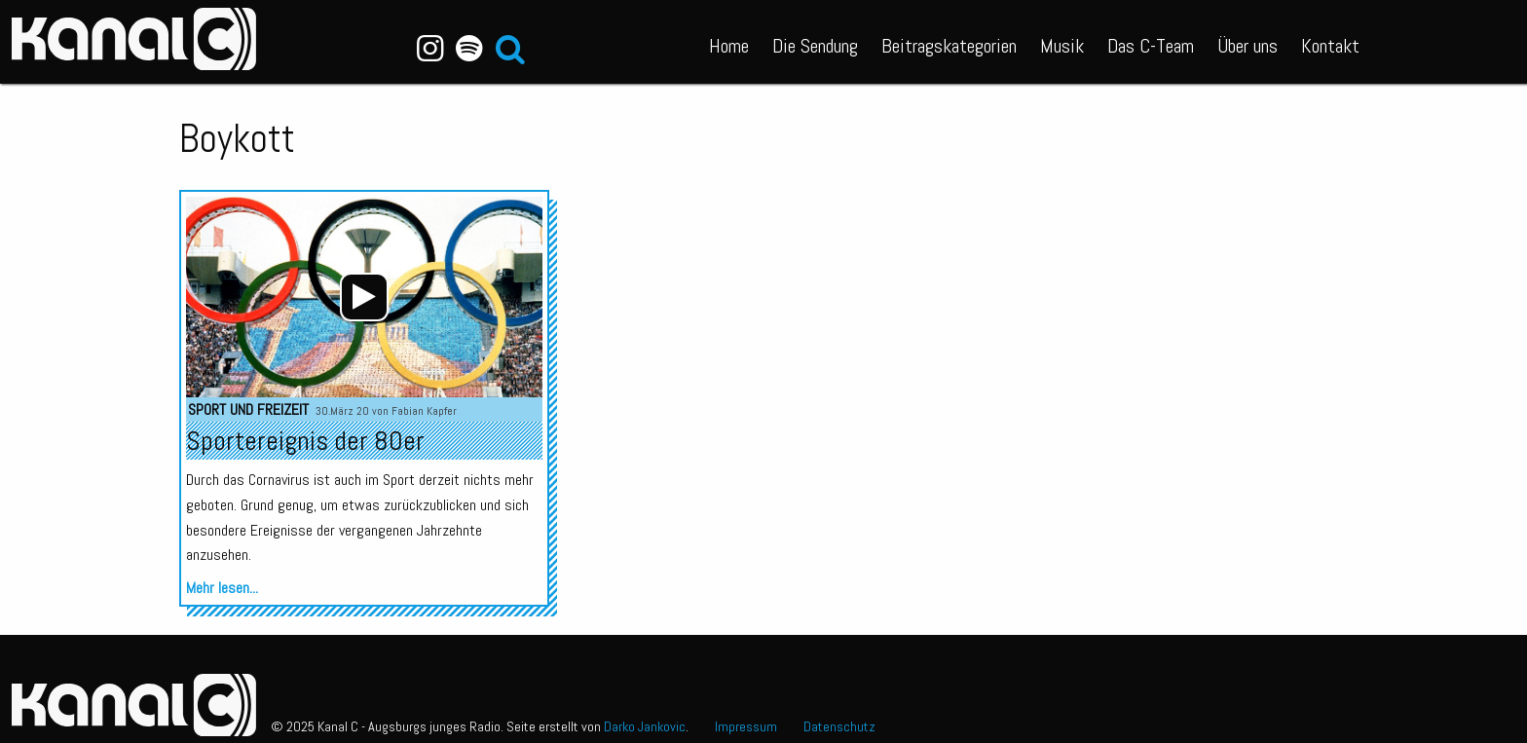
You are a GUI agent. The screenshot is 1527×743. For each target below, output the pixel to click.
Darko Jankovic (645, 726)
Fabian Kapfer (424, 411)
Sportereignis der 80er (305, 441)
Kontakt (1330, 45)
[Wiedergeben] (364, 297)
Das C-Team (1150, 45)
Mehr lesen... (222, 587)
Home (729, 45)
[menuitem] (729, 42)
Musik (1062, 45)
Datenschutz (839, 726)
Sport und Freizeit (248, 409)
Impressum (746, 726)
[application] (364, 297)
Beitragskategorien (949, 45)
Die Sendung (815, 45)
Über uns (1247, 45)
